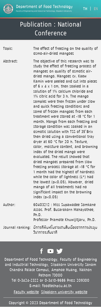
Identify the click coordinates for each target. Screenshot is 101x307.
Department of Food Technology (44, 6)
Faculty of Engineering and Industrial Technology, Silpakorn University (44, 11)
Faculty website (26, 292)
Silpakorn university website (64, 292)
